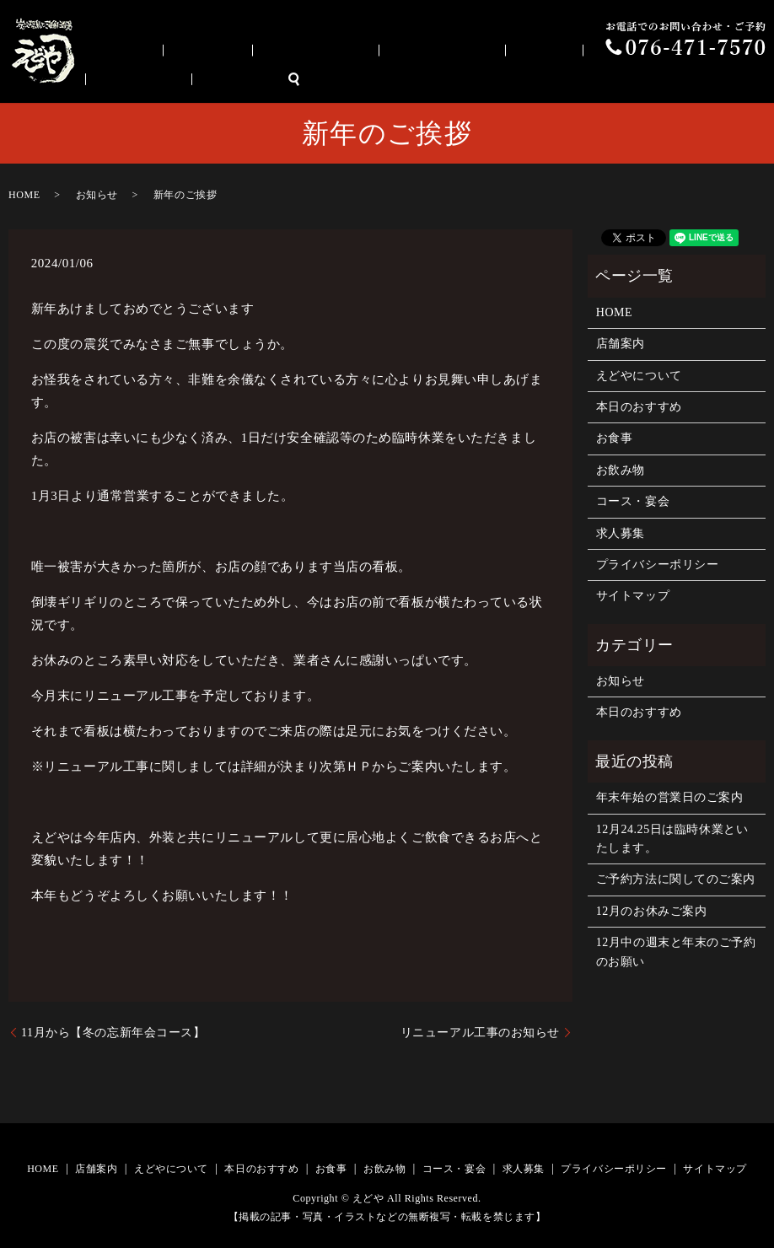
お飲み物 (566, 79)
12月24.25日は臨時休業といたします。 (672, 838)
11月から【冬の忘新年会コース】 (113, 1032)
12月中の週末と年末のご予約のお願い (676, 951)
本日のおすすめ (428, 79)
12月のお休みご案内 (651, 911)
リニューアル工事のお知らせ (480, 1032)
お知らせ (97, 195)
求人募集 (715, 79)
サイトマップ (632, 595)
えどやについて (325, 79)
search (761, 80)
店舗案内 (241, 79)
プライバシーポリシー (657, 564)
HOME (181, 79)
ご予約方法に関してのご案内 (675, 879)
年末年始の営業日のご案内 (670, 797)
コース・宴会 (645, 79)
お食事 (506, 79)
